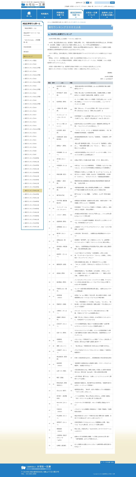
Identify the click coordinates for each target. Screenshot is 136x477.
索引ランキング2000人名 (32, 205)
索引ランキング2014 (30, 125)
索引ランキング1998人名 (32, 219)
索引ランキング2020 (30, 100)
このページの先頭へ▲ (107, 462)
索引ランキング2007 (30, 154)
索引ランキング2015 (30, 122)
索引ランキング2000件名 (32, 201)
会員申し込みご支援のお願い (107, 14)
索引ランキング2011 (30, 140)
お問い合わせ (108, 6)
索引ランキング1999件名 (32, 208)
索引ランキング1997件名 (32, 223)
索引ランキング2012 (30, 136)
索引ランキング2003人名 (32, 183)
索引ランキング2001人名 (32, 198)
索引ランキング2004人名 (32, 176)
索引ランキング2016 (30, 118)
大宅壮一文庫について (91, 14)
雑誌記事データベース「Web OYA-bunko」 (32, 34)
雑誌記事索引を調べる (76, 14)
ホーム (29, 14)
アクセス (84, 6)
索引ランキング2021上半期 (32, 96)
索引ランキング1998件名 (32, 216)
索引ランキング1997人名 (32, 226)
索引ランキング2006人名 (32, 161)
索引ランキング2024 (30, 71)
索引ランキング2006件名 (32, 158)
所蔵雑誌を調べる (60, 14)
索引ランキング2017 (30, 114)
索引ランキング (68, 22)
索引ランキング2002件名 (32, 187)
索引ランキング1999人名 (32, 212)
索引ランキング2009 (30, 147)
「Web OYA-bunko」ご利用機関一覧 (32, 41)
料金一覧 (90, 6)
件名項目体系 (27, 47)
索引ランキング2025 (30, 64)
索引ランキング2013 (30, 132)
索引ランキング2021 (30, 93)
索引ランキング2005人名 (32, 169)
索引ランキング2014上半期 (32, 129)
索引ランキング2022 (30, 86)
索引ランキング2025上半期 (32, 67)
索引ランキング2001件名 (32, 194)
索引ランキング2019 (30, 107)
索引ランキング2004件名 (32, 172)
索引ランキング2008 (30, 151)
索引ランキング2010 (30, 143)
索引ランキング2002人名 (32, 190)
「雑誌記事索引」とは (30, 28)
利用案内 (44, 14)
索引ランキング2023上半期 (32, 82)
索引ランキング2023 (30, 78)
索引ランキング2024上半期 (32, 75)
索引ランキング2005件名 (32, 165)
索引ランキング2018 (30, 111)
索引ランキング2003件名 (32, 179)
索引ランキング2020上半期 (32, 104)
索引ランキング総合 (30, 60)
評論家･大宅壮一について (72, 6)
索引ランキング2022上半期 (32, 89)
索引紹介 (26, 51)
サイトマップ (98, 6)
